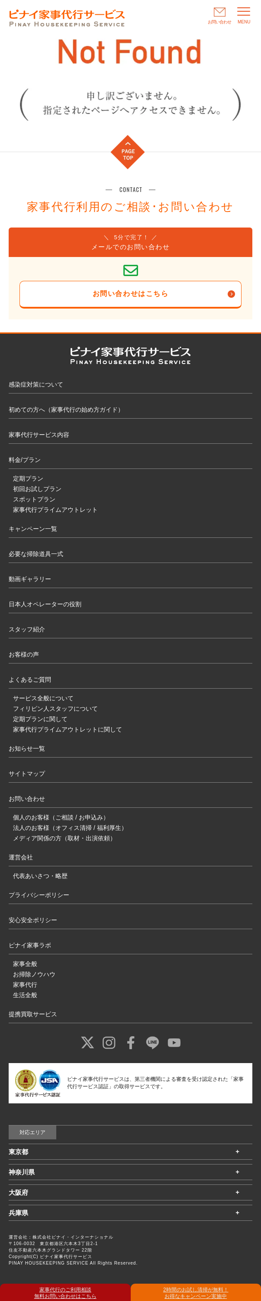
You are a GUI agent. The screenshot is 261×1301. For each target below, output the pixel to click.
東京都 (18, 1151)
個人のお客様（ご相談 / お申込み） (61, 817)
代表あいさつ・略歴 (40, 875)
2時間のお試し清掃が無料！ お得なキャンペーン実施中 (196, 1293)
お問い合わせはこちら (131, 293)
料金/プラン (25, 459)
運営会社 (21, 857)
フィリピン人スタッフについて (55, 708)
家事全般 (25, 963)
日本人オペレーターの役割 (45, 604)
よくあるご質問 (30, 679)
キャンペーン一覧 (33, 528)
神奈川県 (22, 1172)
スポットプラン (34, 499)
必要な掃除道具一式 (36, 553)
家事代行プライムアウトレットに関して (67, 729)
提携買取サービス (33, 1014)
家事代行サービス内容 (39, 434)
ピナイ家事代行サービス (66, 1256)
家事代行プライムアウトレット (55, 509)
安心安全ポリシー (33, 920)
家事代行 (25, 984)
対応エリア (32, 1132)
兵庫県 (18, 1212)
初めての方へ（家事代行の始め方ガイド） (66, 409)
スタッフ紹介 (27, 629)
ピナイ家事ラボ (30, 945)
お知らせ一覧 (27, 748)
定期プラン (28, 478)
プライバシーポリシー (39, 894)
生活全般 (25, 995)
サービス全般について (43, 698)
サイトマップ (27, 773)
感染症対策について (36, 384)
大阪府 (18, 1192)
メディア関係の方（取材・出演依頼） (64, 838)
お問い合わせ (27, 798)
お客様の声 (24, 654)
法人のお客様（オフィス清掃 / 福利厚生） (70, 827)
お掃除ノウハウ (34, 974)
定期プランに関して (40, 719)
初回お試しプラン (37, 488)
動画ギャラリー (30, 579)
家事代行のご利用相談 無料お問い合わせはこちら (65, 1293)
